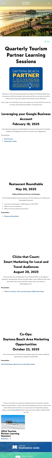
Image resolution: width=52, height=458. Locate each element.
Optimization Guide (10, 141)
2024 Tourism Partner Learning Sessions (10, 433)
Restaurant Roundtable (11, 216)
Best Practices (8, 139)
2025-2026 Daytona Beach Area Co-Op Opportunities (18, 364)
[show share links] (47, 41)
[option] (26, 18)
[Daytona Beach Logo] (26, 3)
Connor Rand (15, 410)
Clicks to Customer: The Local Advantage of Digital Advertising (24, 291)
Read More (6, 439)
